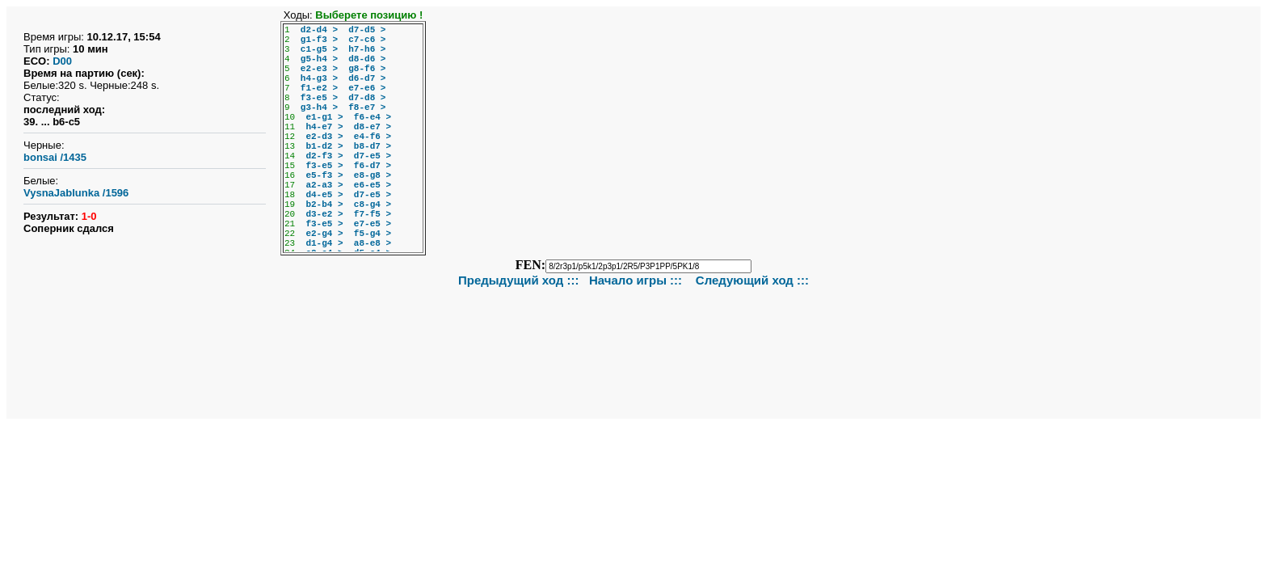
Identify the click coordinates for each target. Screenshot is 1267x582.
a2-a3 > (324, 185)
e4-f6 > (372, 136)
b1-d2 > (324, 146)
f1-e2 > (319, 88)
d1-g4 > (324, 243)
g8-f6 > (366, 69)
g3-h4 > (319, 107)
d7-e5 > (372, 156)
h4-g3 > (319, 78)
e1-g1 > (324, 117)
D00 (62, 61)
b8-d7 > (372, 146)
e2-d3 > (324, 136)
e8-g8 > (372, 175)
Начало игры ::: (637, 280)
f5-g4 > (372, 233)
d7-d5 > (366, 30)
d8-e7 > (372, 127)
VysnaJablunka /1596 (75, 193)
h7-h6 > (366, 49)
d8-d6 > (366, 59)
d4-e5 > (324, 195)
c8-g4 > (372, 204)
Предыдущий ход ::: (518, 280)
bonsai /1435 (54, 157)
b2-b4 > (324, 204)
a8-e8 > (372, 243)
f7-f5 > (372, 214)
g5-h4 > (319, 59)
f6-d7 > (372, 166)
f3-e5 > (319, 98)
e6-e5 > (372, 185)
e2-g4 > (324, 233)
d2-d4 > (319, 30)
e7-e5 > (372, 224)
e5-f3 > (324, 175)
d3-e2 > (324, 214)
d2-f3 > (324, 156)
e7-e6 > (366, 88)
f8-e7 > (366, 107)
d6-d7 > (366, 78)
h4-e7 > (324, 127)
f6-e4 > (372, 117)
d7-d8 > (366, 98)
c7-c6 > (366, 39)
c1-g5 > (319, 49)
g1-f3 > (319, 39)
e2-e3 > (319, 69)
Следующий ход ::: (752, 280)
